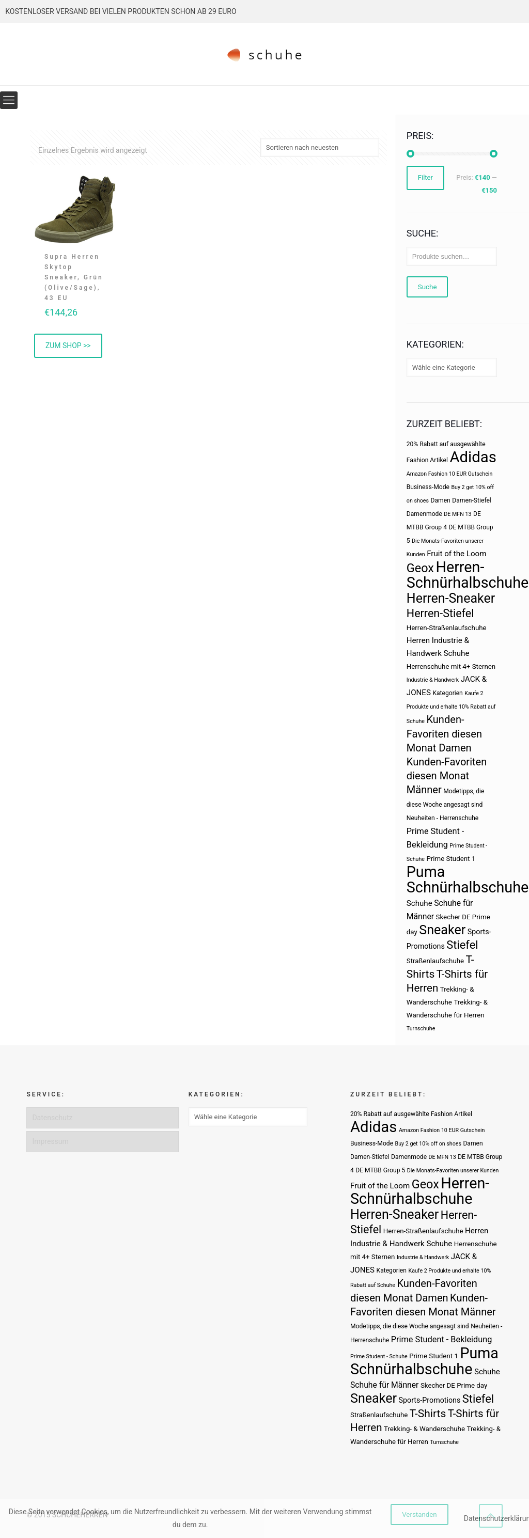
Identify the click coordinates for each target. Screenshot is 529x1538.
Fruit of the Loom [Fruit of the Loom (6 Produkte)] (456, 553)
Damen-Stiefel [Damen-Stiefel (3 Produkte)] (471, 500)
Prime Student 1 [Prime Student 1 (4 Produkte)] (450, 858)
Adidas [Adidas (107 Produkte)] (472, 457)
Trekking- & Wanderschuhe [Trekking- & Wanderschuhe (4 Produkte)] (424, 1429)
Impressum (50, 1141)
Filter (425, 178)
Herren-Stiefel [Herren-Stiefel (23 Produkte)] (440, 613)
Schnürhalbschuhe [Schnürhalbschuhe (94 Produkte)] (467, 887)
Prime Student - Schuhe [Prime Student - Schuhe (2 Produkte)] (379, 1356)
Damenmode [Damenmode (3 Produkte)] (424, 513)
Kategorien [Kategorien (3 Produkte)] (447, 693)
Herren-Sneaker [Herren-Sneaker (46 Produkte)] (451, 598)
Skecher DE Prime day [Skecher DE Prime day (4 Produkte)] (454, 1385)
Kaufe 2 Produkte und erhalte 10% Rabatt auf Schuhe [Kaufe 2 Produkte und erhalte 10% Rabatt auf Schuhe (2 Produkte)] (451, 707)
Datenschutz (52, 1117)
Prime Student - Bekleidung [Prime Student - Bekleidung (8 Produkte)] (441, 1339)
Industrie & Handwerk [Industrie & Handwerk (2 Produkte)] (433, 680)
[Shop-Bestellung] (319, 147)
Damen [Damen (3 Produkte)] (440, 500)
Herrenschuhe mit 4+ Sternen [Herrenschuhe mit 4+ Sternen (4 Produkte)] (451, 666)
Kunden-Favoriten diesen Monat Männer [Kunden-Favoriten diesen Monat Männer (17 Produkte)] (447, 776)
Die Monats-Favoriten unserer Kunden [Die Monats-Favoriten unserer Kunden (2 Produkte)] (453, 1170)
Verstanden (419, 1514)
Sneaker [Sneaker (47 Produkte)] (442, 929)
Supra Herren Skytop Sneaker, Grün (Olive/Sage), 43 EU (73, 277)
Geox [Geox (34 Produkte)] (420, 568)
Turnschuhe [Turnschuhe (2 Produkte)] (421, 1028)
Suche (427, 287)
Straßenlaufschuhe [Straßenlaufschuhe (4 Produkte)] (435, 961)
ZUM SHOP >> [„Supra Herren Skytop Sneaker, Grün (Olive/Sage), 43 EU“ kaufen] (68, 345)
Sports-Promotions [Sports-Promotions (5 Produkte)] (430, 1400)
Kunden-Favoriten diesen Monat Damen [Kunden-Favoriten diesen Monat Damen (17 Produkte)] (444, 733)
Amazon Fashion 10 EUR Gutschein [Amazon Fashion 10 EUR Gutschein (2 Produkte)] (449, 473)
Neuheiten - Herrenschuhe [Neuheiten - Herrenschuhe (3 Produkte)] (442, 818)
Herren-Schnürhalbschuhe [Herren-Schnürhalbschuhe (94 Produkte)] (467, 574)
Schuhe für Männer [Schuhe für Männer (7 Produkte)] (384, 1385)
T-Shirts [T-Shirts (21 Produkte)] (428, 1413)
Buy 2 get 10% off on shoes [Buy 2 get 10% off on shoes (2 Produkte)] (428, 1143)
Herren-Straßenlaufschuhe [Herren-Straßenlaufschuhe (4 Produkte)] (447, 628)
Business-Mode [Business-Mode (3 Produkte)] (428, 487)
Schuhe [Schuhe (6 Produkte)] (419, 903)
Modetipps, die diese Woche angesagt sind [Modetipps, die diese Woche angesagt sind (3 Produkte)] (409, 1326)
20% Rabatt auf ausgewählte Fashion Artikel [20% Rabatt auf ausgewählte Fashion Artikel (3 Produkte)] (411, 1114)
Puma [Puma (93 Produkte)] (426, 872)
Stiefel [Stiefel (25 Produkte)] (462, 944)
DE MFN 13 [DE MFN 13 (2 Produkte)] (457, 514)
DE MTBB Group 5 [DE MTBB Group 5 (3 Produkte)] (380, 1170)
